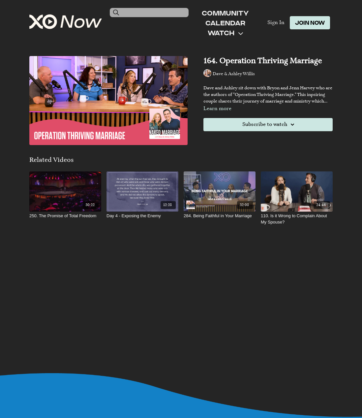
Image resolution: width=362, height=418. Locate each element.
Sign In (276, 22)
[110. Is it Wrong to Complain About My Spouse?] (297, 219)
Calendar (225, 23)
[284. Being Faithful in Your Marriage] (220, 216)
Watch (225, 33)
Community (225, 13)
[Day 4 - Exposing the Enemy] (142, 216)
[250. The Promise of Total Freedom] (65, 216)
